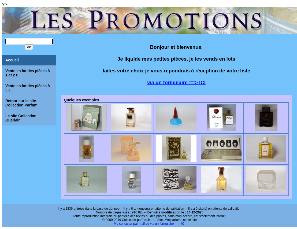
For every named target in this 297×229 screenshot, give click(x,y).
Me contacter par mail (129, 224)
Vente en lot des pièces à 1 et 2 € (27, 73)
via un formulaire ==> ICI (176, 82)
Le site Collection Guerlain (20, 118)
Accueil (12, 60)
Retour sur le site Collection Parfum (21, 103)
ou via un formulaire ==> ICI (165, 224)
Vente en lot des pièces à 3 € (27, 88)
